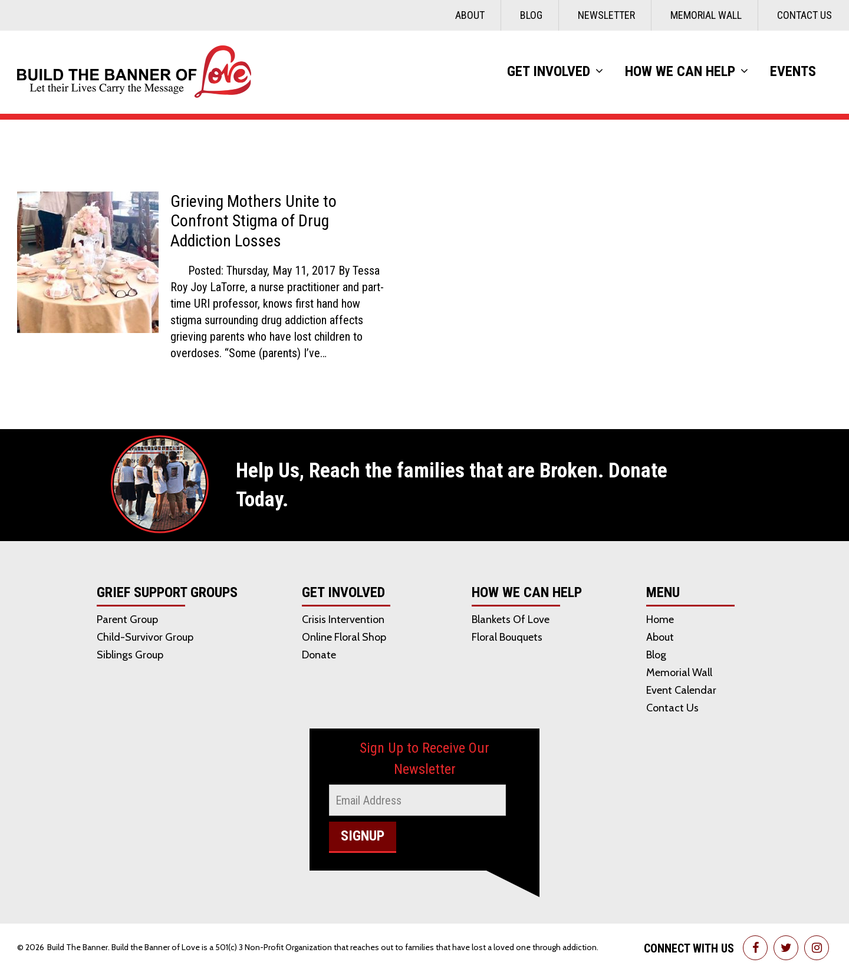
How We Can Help (680, 71)
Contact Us (804, 15)
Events (793, 71)
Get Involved (548, 71)
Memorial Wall (706, 15)
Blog (531, 15)
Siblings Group (130, 654)
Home (660, 619)
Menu (663, 593)
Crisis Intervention (343, 619)
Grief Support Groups (167, 593)
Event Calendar (681, 690)
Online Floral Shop (344, 637)
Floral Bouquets (507, 637)
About (470, 15)
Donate (319, 654)
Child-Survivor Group (145, 637)
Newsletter (606, 15)
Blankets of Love (510, 619)
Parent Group (127, 619)
